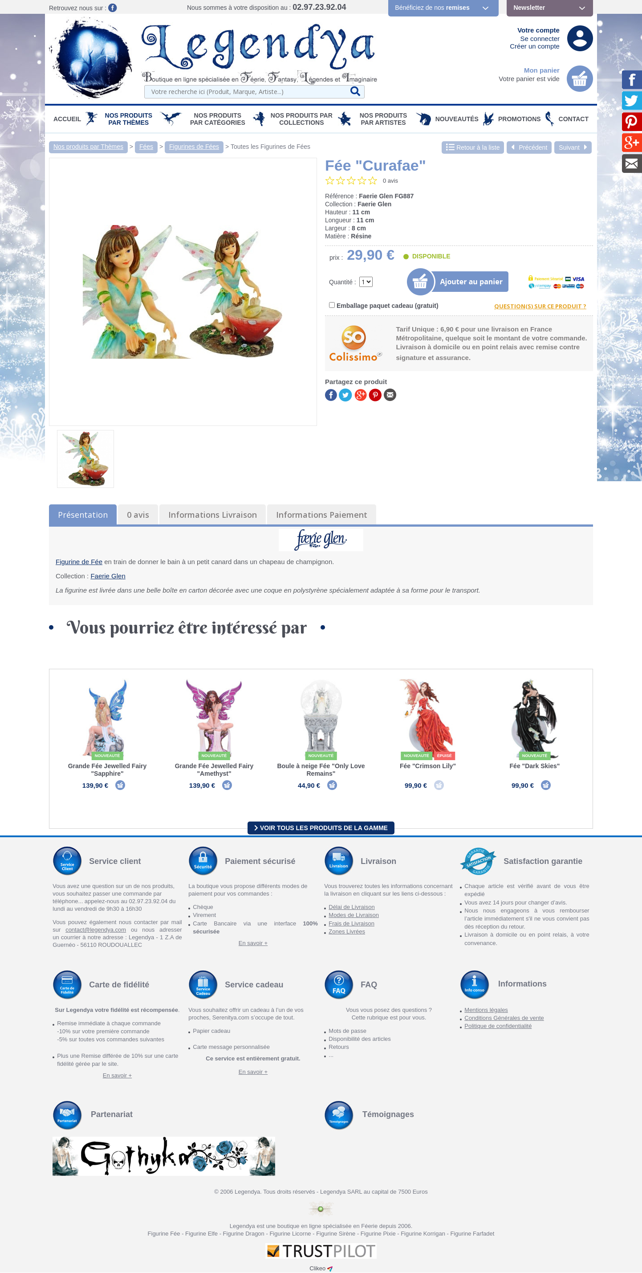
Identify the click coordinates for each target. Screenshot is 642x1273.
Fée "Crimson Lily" (428, 766)
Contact (574, 119)
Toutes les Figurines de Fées (270, 146)
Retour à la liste (473, 147)
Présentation (83, 514)
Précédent (529, 147)
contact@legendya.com (95, 930)
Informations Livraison (212, 514)
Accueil (67, 119)
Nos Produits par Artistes (383, 119)
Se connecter (540, 38)
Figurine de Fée (79, 561)
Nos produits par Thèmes (129, 119)
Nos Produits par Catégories (217, 119)
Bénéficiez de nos (432, 7)
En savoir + (253, 943)
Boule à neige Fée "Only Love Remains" (321, 769)
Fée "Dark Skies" (535, 766)
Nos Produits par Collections (302, 119)
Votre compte (538, 30)
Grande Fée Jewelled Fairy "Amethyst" (214, 769)
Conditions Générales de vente (504, 1018)
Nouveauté (107, 755)
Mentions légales (486, 1010)
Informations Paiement (321, 514)
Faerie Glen (107, 576)
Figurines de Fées (194, 146)
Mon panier (542, 70)
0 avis (138, 514)
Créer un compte (535, 46)
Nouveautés (457, 119)
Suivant (573, 147)
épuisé (444, 755)
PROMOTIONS (519, 119)
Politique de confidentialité (498, 1026)
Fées (146, 146)
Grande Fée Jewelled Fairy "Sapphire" (107, 769)
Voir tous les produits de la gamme (321, 827)
